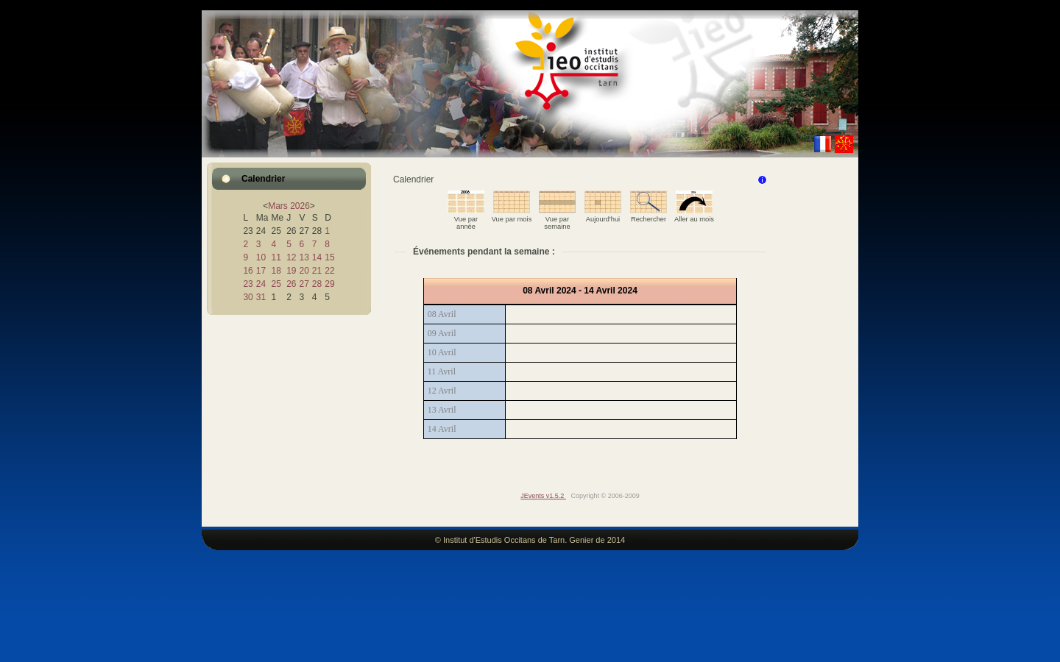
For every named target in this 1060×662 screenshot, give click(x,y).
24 (261, 284)
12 (291, 257)
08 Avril (442, 314)
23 (247, 284)
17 (261, 271)
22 (329, 271)
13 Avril (442, 410)
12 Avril (442, 390)
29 (329, 284)
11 (275, 257)
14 (317, 257)
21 (317, 271)
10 (261, 257)
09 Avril (442, 333)
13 (303, 257)
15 (329, 257)
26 (291, 284)
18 (275, 271)
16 (247, 271)
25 (275, 284)
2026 (300, 206)
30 (247, 297)
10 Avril (442, 352)
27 (303, 284)
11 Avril (442, 371)
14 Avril (442, 429)
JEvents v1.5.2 (543, 495)
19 (291, 271)
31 (261, 297)
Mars (278, 206)
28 (317, 284)
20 (303, 271)
